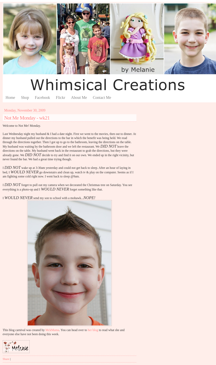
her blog (93, 330)
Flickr (60, 97)
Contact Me (102, 97)
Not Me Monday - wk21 (27, 118)
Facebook (42, 97)
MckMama (52, 330)
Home (10, 97)
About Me (79, 97)
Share (6, 359)
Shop (25, 97)
